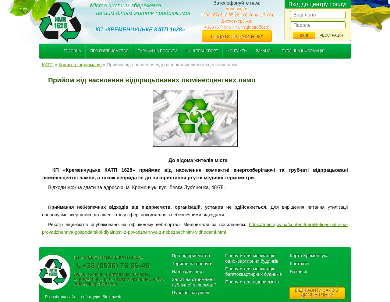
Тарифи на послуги (157, 51)
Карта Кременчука (309, 255)
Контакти (236, 51)
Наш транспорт (202, 51)
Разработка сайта (61, 296)
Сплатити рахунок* (237, 36)
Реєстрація (331, 35)
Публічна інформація (303, 51)
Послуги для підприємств (252, 281)
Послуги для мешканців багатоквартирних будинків (253, 271)
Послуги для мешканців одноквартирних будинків (251, 258)
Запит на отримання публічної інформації (194, 282)
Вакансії (264, 51)
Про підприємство (109, 51)
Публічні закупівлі (190, 292)
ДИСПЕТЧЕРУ (317, 292)
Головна (72, 51)
